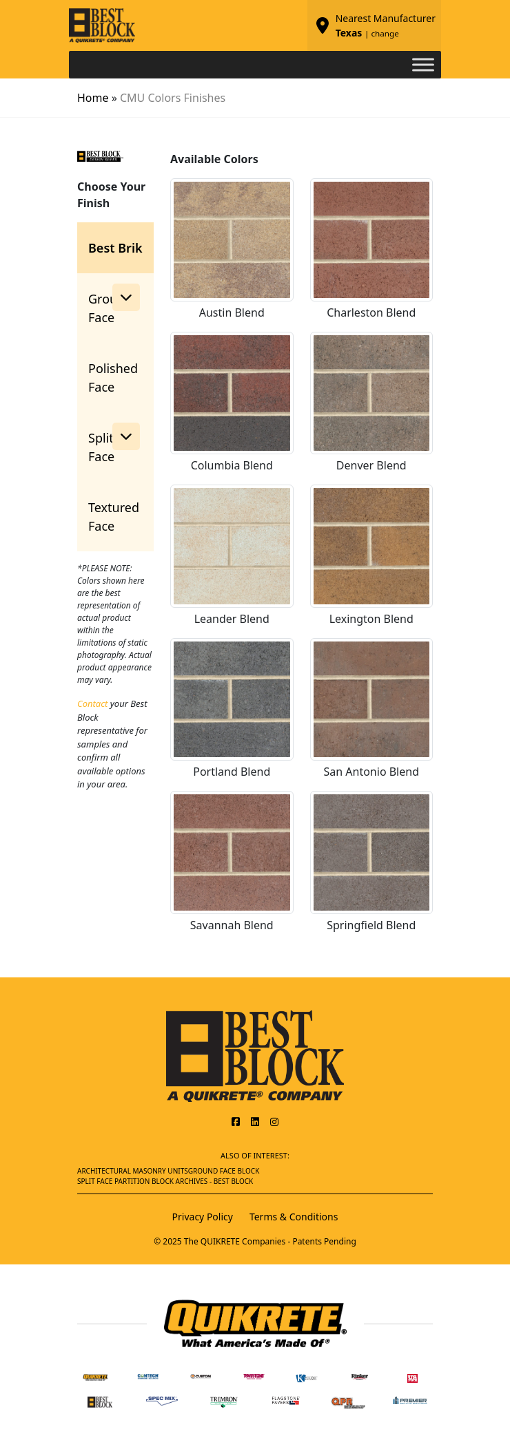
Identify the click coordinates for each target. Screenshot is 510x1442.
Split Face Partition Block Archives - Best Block (165, 1181)
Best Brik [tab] (115, 248)
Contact (92, 703)
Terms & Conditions (293, 1216)
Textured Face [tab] (113, 516)
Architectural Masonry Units (132, 1171)
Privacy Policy (202, 1216)
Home (93, 97)
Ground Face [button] (114, 305)
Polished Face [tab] (113, 377)
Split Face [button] (114, 444)
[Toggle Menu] (423, 64)
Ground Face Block (224, 1171)
